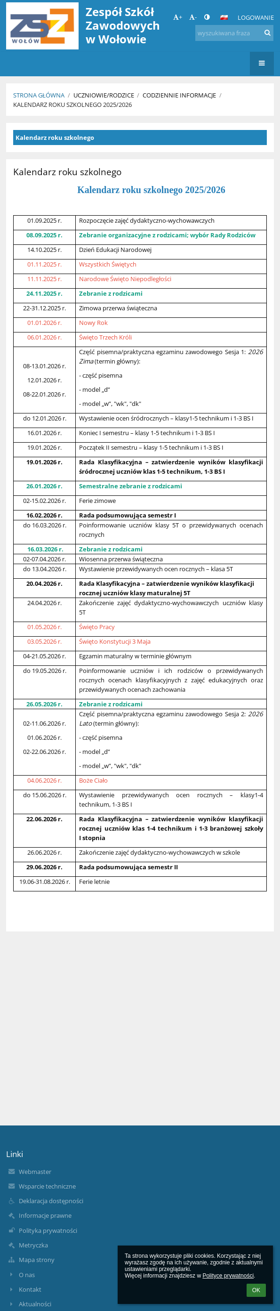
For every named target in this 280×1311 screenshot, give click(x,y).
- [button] (193, 17)
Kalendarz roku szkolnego (55, 137)
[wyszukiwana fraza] (234, 32)
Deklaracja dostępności (51, 1201)
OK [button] (256, 1290)
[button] (224, 17)
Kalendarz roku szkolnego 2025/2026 (72, 104)
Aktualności (35, 1304)
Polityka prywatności (48, 1230)
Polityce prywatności (228, 1275)
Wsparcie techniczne (47, 1186)
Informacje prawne (45, 1215)
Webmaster (35, 1171)
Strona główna (38, 95)
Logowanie (256, 17)
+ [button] (177, 17)
